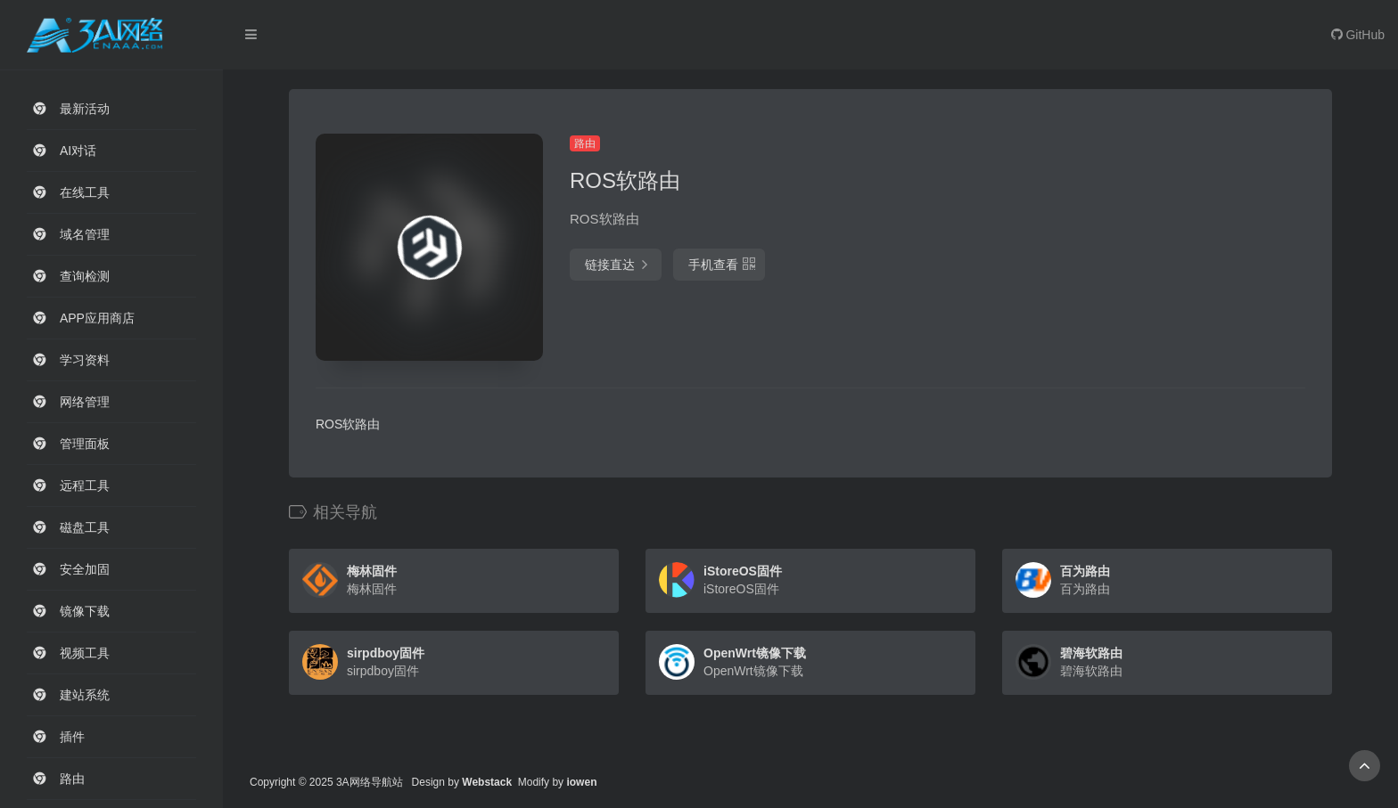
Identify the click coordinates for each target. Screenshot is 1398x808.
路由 (585, 143)
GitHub (1358, 35)
